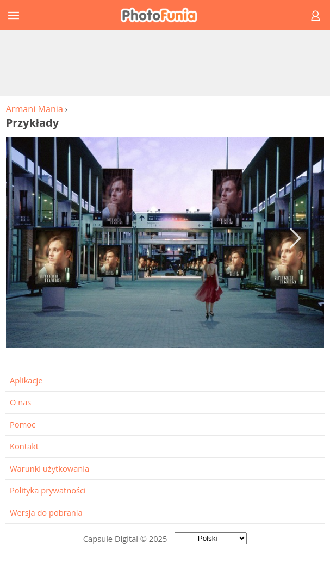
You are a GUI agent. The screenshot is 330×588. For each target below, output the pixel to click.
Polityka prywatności (48, 490)
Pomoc (22, 424)
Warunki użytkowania (49, 468)
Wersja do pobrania (46, 512)
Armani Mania (34, 109)
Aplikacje (26, 380)
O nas (20, 402)
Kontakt (24, 446)
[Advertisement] (165, 62)
